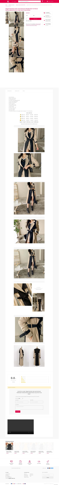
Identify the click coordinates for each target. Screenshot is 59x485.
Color (27, 15)
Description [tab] (9, 90)
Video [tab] (24, 90)
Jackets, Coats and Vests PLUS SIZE (35, 24)
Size (33, 15)
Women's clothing (34, 25)
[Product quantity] (27, 19)
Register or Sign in (50, 1)
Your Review (17, 404)
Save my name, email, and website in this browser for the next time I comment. (27, 396)
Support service (26, 477)
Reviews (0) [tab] (17, 90)
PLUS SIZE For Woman (29, 25)
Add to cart (35, 18)
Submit (48, 477)
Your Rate (16, 398)
